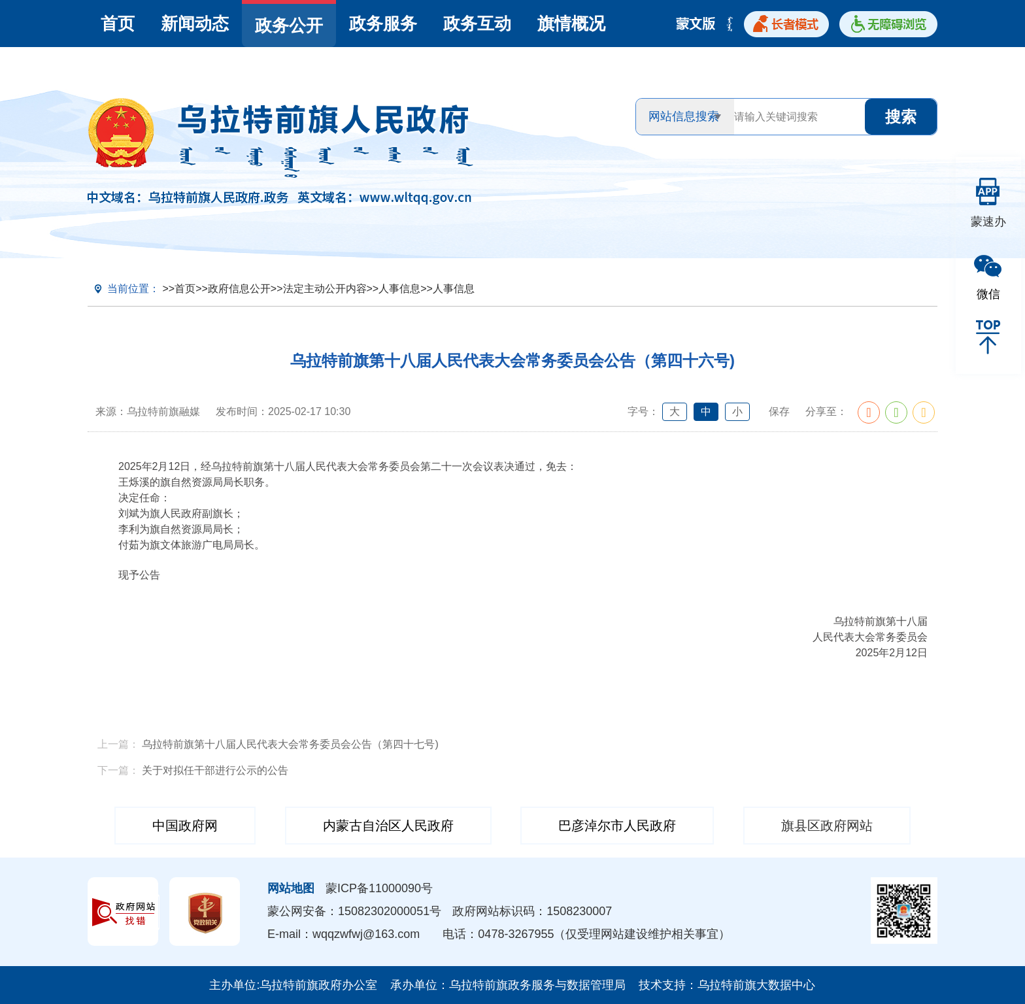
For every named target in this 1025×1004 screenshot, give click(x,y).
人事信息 (399, 288)
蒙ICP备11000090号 (379, 888)
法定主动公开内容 (325, 288)
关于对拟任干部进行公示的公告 (215, 770)
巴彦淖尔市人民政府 (617, 825)
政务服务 (383, 23)
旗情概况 (571, 23)
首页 (118, 23)
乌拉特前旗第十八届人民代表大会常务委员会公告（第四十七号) (290, 744)
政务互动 (477, 23)
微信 (988, 294)
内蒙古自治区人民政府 (388, 825)
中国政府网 (185, 825)
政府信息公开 (239, 288)
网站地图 (290, 888)
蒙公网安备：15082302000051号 (354, 911)
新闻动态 (195, 23)
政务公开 (289, 25)
